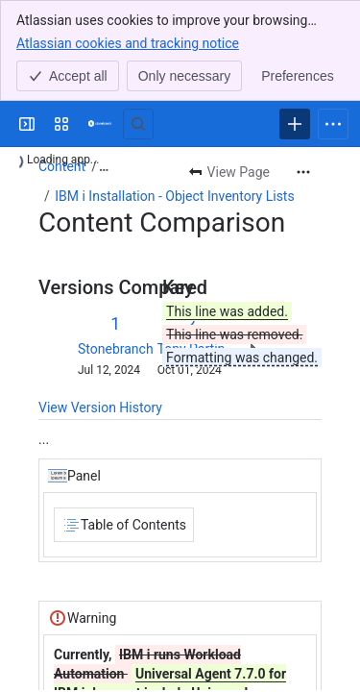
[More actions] (303, 172)
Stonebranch (116, 349)
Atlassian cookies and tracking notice (127, 42)
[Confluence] (99, 124)
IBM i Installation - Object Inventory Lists (174, 196)
